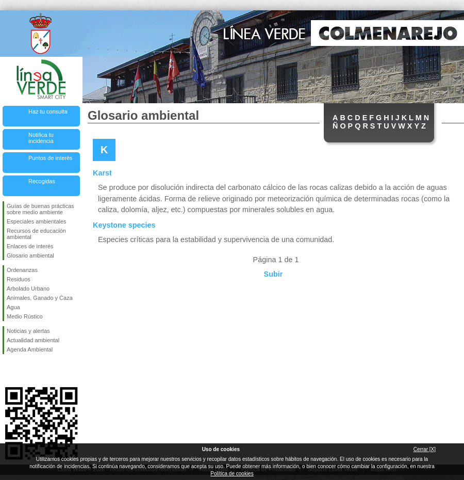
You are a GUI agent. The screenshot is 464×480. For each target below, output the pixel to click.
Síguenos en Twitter (26, 370)
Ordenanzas (22, 270)
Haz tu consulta (48, 111)
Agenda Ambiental (30, 349)
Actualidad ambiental (33, 340)
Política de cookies (231, 473)
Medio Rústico (25, 316)
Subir (273, 274)
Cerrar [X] (424, 449)
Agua (13, 307)
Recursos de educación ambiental (36, 234)
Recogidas (41, 181)
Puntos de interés (50, 158)
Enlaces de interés (30, 246)
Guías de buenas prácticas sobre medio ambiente (40, 209)
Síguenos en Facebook (9, 370)
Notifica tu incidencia (41, 138)
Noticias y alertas (28, 331)
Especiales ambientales (37, 221)
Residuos (18, 279)
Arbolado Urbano (28, 288)
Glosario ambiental (30, 255)
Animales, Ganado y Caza (40, 298)
